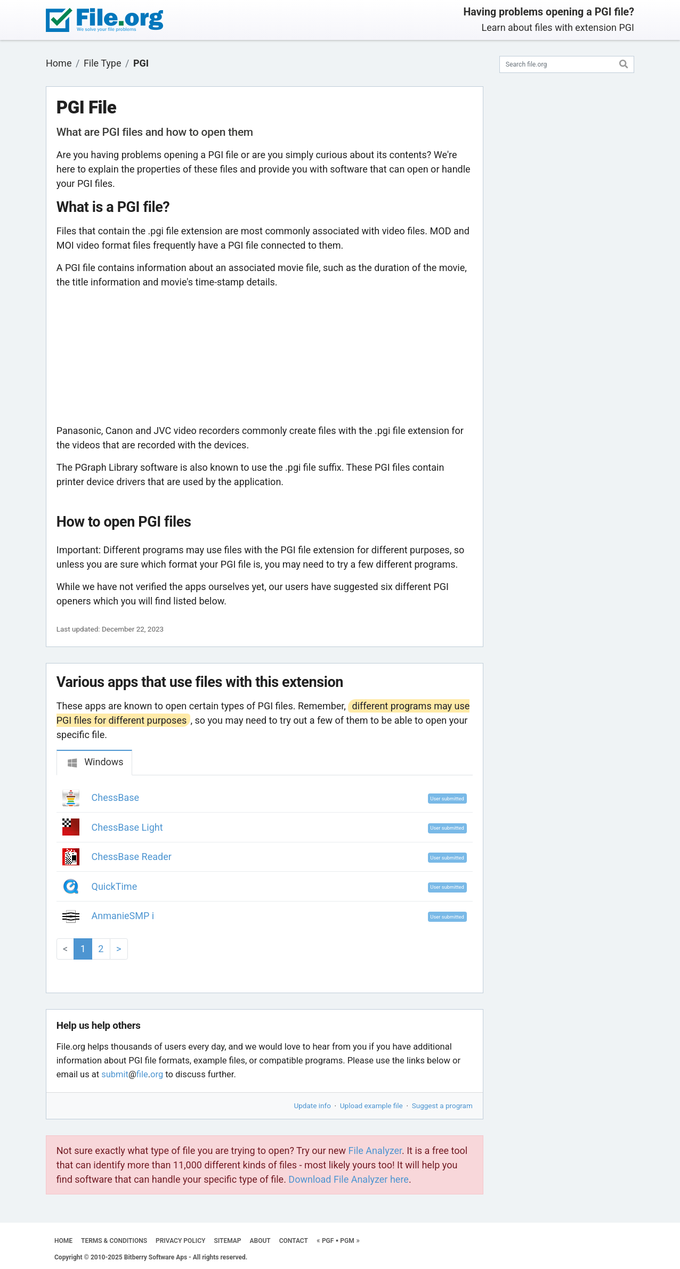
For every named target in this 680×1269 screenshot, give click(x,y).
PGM (347, 1241)
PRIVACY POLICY (180, 1241)
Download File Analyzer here (348, 1179)
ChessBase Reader (132, 856)
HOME (63, 1241)
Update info (312, 1105)
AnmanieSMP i (123, 915)
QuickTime (114, 886)
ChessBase (116, 797)
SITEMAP (227, 1241)
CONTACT (293, 1241)
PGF (328, 1241)
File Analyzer (375, 1150)
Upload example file (371, 1105)
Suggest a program (442, 1105)
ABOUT (260, 1241)
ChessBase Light (127, 827)
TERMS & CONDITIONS (114, 1241)
